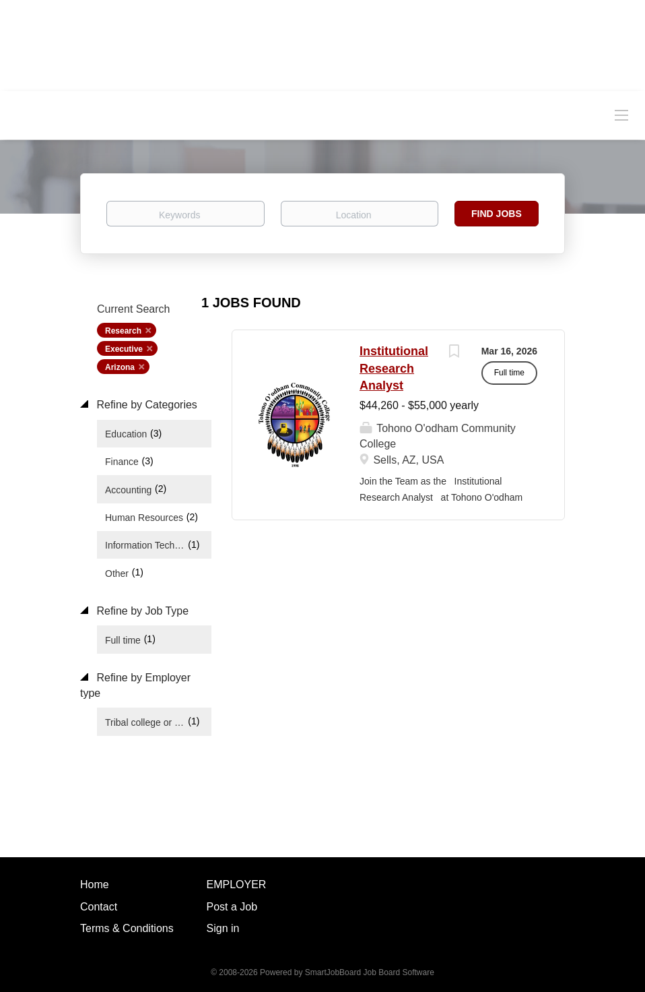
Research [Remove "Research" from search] (123, 331)
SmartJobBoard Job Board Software (369, 972)
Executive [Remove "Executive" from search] (124, 349)
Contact (98, 906)
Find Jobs (496, 213)
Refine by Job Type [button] (141, 611)
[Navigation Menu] (621, 114)
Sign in (223, 928)
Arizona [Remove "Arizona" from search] (120, 367)
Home (94, 884)
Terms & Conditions (127, 928)
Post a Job (232, 906)
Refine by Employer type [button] (135, 685)
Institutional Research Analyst (394, 368)
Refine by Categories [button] (145, 404)
